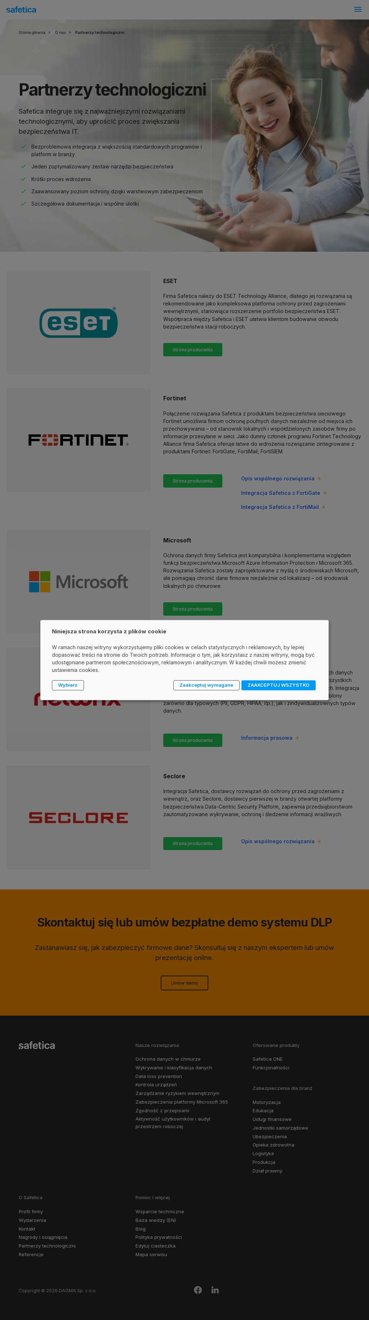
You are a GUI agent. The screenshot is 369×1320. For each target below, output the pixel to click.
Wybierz (67, 685)
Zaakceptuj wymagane (206, 685)
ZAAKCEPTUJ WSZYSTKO (278, 685)
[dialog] (184, 660)
